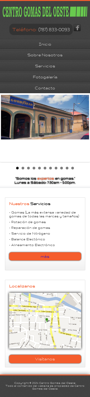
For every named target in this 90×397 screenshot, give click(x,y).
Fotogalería (45, 77)
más (45, 256)
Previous (4, 126)
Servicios (45, 66)
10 (67, 168)
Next (85, 126)
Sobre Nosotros (45, 55)
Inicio (45, 44)
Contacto (45, 88)
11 (72, 168)
